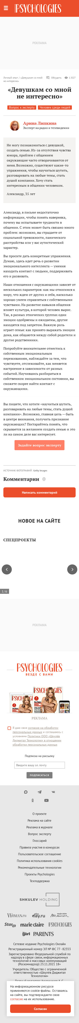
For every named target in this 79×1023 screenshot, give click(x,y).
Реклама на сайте (39, 820)
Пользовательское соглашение (39, 854)
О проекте (39, 814)
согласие (16, 999)
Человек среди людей (55, 107)
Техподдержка (40, 881)
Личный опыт (10, 77)
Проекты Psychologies (40, 874)
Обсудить (54, 77)
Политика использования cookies (39, 861)
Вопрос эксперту (39, 834)
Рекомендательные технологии (39, 868)
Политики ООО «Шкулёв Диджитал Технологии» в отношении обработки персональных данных (37, 740)
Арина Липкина (39, 123)
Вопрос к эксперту (22, 107)
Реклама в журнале (39, 827)
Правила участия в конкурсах (40, 847)
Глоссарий (40, 841)
